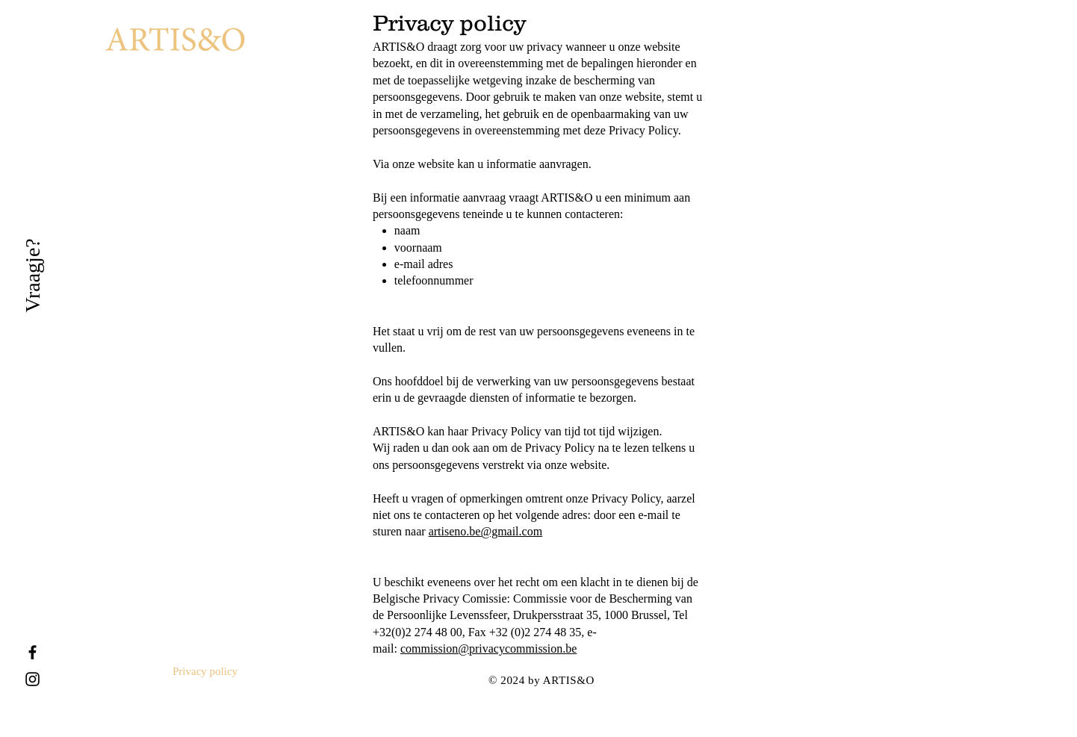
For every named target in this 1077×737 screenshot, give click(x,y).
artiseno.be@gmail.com (485, 531)
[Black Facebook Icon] (32, 652)
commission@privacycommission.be (488, 648)
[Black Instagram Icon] (32, 679)
